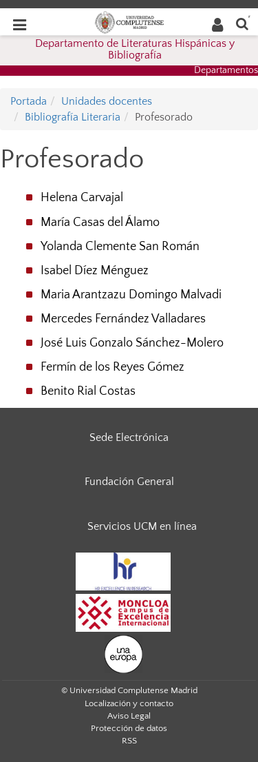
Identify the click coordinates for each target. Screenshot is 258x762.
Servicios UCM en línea (142, 526)
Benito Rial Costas (88, 391)
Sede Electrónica (129, 437)
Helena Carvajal (82, 198)
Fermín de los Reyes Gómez (112, 367)
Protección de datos (129, 728)
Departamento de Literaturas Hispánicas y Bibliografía (135, 49)
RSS (129, 740)
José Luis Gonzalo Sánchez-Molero (132, 343)
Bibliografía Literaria (72, 117)
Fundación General (129, 481)
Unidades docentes (106, 101)
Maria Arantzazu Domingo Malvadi (131, 295)
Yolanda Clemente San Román (120, 247)
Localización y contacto (129, 703)
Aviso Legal (129, 716)
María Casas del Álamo (100, 222)
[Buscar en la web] (242, 23)
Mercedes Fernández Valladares (123, 319)
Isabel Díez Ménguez (95, 271)
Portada (28, 101)
